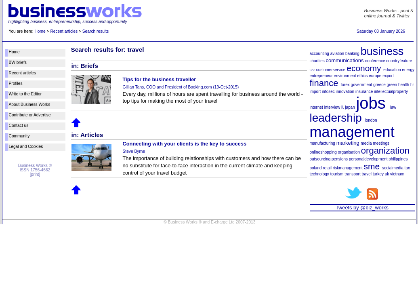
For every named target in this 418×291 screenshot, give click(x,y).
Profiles (16, 83)
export (388, 76)
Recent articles (64, 31)
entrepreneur (321, 76)
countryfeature (399, 61)
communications (345, 60)
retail (327, 168)
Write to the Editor (25, 94)
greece (379, 84)
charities (317, 61)
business (382, 51)
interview (332, 107)
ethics (362, 76)
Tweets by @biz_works (362, 208)
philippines (398, 159)
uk (387, 174)
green (392, 84)
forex (345, 84)
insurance (364, 91)
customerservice (331, 69)
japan (350, 107)
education (392, 69)
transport (352, 174)
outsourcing (320, 159)
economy (364, 68)
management (352, 132)
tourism (337, 174)
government (361, 84)
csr (312, 69)
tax (407, 168)
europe (375, 76)
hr (412, 84)
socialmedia (392, 168)
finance (324, 83)
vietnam (397, 174)
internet (316, 107)
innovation (345, 91)
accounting (319, 53)
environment (345, 76)
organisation (349, 152)
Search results (95, 31)
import (315, 91)
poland (316, 168)
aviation (337, 53)
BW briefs (18, 62)
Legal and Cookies (26, 146)
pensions (340, 159)
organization (385, 151)
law (393, 107)
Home (39, 31)
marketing (347, 143)
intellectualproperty (391, 91)
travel (366, 174)
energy (408, 69)
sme (371, 166)
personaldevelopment (368, 159)
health (403, 84)
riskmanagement (348, 168)
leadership (336, 118)
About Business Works (29, 104)
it (342, 107)
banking (352, 53)
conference (375, 61)
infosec (328, 91)
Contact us (19, 125)
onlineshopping (323, 152)
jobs (370, 103)
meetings (381, 143)
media (366, 143)
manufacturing (322, 143)
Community (19, 136)
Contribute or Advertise (30, 115)
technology (319, 174)
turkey (378, 174)
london (371, 120)
